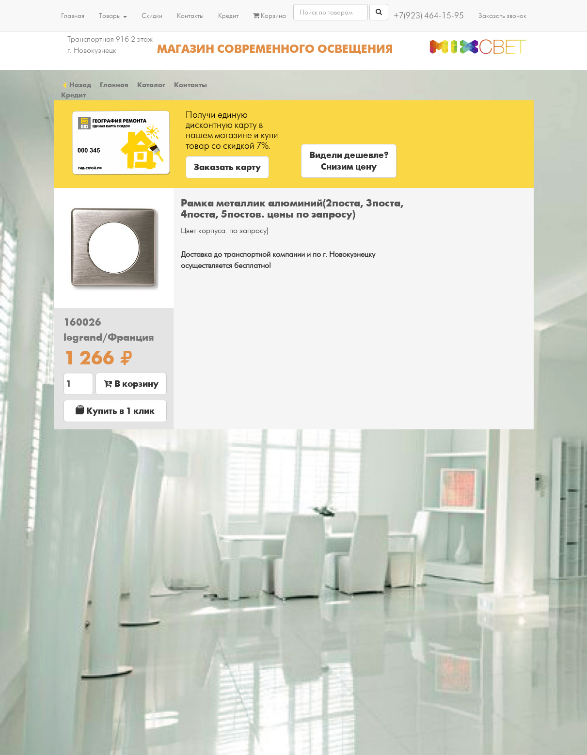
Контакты (190, 15)
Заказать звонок (502, 15)
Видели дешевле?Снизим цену (348, 161)
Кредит (228, 15)
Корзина (269, 15)
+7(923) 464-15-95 (429, 15)
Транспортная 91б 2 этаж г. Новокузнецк (110, 45)
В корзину (131, 384)
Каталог (151, 85)
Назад (76, 85)
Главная (72, 15)
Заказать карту (227, 167)
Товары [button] (113, 15)
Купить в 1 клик (115, 411)
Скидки (152, 15)
